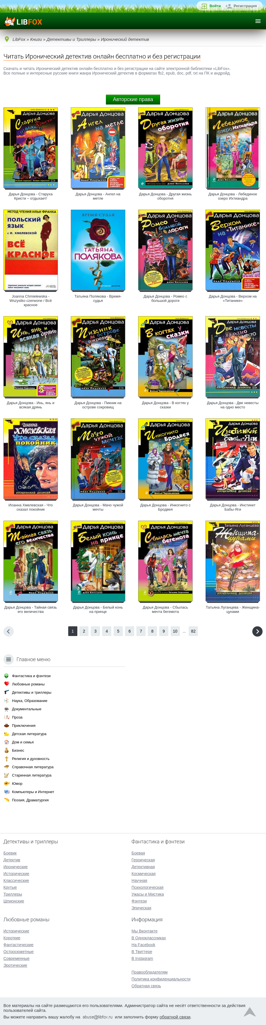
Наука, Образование (29, 701)
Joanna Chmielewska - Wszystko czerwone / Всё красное (30, 300)
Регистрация (245, 6)
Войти (215, 6)
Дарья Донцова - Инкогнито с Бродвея (165, 507)
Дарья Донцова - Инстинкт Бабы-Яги (232, 507)
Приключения (23, 725)
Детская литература (29, 734)
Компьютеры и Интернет (33, 792)
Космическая (144, 873)
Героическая (143, 860)
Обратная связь (146, 986)
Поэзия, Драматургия (30, 800)
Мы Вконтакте (145, 931)
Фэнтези (139, 901)
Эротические (15, 965)
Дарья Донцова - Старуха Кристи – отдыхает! (31, 196)
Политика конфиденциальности (161, 979)
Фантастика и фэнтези (31, 676)
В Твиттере (142, 951)
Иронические (15, 866)
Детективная (143, 866)
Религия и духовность (31, 759)
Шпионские (13, 901)
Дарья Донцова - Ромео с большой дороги (165, 298)
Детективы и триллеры (31, 692)
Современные (16, 958)
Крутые (10, 887)
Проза (17, 717)
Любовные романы (28, 684)
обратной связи (175, 1016)
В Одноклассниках (149, 938)
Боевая (138, 853)
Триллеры (12, 894)
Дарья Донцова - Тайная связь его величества (30, 609)
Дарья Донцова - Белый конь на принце (98, 609)
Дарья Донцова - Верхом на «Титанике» (233, 298)
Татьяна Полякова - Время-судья (98, 298)
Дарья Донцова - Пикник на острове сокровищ (98, 405)
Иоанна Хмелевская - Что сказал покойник (31, 507)
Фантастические (18, 944)
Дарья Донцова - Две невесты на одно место (233, 405)
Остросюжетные (18, 951)
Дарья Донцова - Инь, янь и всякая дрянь (31, 405)
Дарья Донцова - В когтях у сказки (165, 405)
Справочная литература (32, 767)
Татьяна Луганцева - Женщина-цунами (233, 609)
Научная (139, 880)
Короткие (11, 938)
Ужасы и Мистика (148, 894)
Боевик (10, 853)
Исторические (16, 873)
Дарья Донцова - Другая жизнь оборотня (165, 196)
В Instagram (142, 958)
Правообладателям (150, 972)
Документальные (26, 709)
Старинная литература (31, 775)
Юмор (17, 783)
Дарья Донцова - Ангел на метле (98, 196)
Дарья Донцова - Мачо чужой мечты (98, 507)
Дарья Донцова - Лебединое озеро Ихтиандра (232, 196)
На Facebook (143, 944)
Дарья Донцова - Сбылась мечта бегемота (165, 609)
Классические (16, 880)
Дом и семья (23, 742)
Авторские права (133, 99)
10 (175, 631)
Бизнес (18, 750)
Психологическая (148, 887)
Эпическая (141, 908)
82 (193, 631)
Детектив (11, 860)
